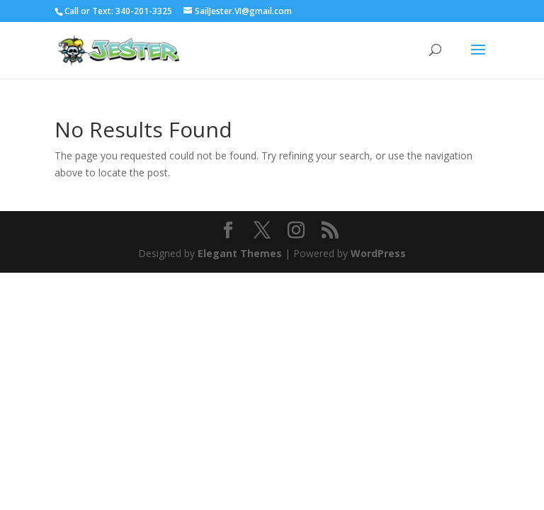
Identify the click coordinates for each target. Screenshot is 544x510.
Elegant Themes (240, 253)
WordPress (378, 253)
